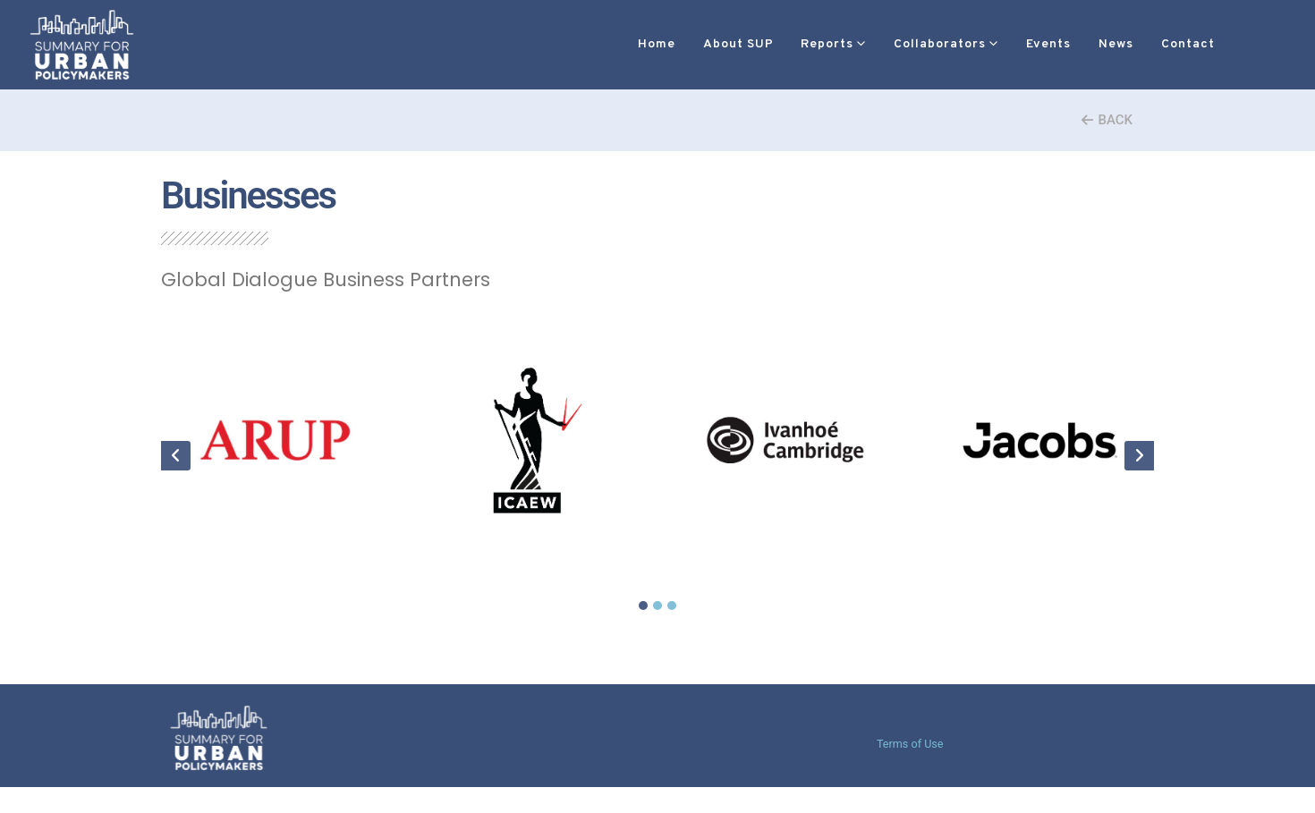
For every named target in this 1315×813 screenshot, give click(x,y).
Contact (1134, 44)
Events (994, 44)
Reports (773, 44)
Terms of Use (910, 745)
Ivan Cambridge (785, 552)
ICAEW (530, 552)
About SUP (684, 44)
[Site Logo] (82, 44)
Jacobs (1040, 552)
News (1062, 44)
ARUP (275, 552)
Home (603, 44)
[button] (1210, 45)
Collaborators (886, 44)
